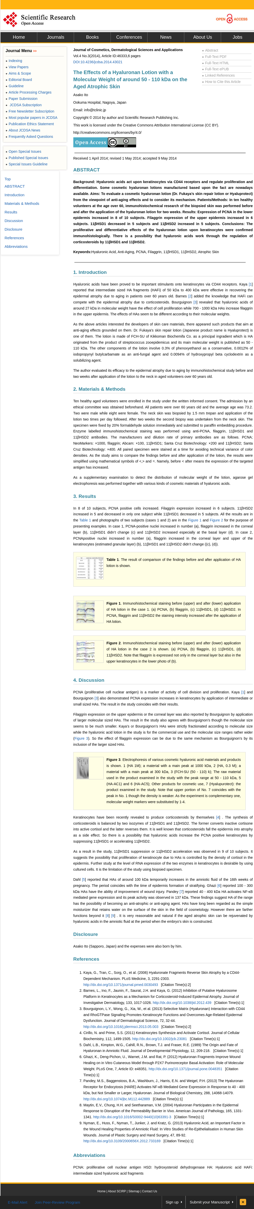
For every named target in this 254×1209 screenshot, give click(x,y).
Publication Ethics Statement (30, 124)
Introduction (14, 195)
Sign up (172, 1202)
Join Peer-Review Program (57, 1202)
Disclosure (85, 934)
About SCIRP (117, 1191)
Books (92, 37)
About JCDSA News (23, 130)
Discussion (14, 220)
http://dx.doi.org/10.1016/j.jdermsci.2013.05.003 (120, 1027)
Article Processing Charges (28, 92)
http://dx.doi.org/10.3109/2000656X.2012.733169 (121, 1141)
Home (19, 37)
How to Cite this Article (221, 82)
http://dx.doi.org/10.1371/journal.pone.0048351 (185, 1069)
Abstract (210, 50)
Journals (55, 37)
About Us (202, 37)
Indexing (14, 61)
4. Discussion (88, 680)
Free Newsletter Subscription (30, 111)
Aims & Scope (18, 73)
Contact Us (149, 1191)
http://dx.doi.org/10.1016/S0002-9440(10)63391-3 (132, 1117)
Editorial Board (19, 80)
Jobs (237, 37)
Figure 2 (216, 520)
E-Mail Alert (17, 1202)
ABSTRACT (86, 169)
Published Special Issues (27, 158)
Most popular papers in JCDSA (31, 118)
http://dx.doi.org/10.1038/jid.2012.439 (182, 1003)
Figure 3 (81, 738)
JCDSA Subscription (24, 105)
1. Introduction (90, 272)
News (166, 37)
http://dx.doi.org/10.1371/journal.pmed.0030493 (120, 985)
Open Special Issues (23, 151)
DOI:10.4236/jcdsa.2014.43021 (97, 62)
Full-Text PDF (214, 57)
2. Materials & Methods (99, 389)
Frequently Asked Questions (29, 137)
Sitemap (133, 1191)
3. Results (84, 496)
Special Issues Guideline (27, 164)
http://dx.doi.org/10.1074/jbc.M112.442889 (116, 1099)
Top (8, 179)
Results (11, 212)
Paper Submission (22, 99)
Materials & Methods (22, 203)
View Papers (17, 67)
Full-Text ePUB (215, 69)
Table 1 (85, 520)
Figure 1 (194, 520)
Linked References (218, 75)
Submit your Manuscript (210, 1202)
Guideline (15, 86)
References (86, 959)
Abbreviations (89, 1155)
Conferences (129, 37)
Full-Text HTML (215, 63)
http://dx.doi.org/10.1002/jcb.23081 (159, 1039)
